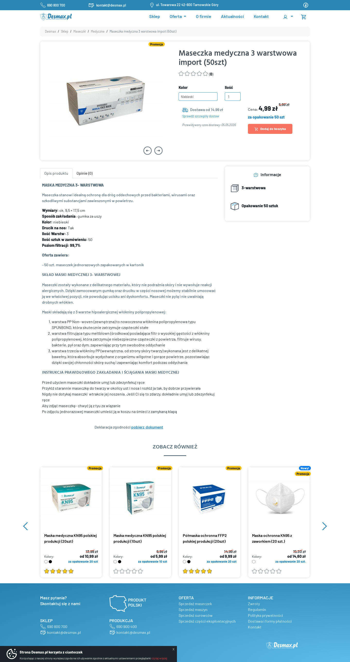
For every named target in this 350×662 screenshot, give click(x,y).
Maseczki (79, 31)
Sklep (154, 16)
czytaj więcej (159, 658)
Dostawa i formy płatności (270, 621)
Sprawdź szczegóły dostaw (200, 116)
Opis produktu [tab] (56, 173)
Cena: (268, 108)
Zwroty (254, 603)
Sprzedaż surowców (196, 615)
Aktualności (232, 16)
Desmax (50, 31)
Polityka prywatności (265, 615)
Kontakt (261, 16)
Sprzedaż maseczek (195, 603)
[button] (288, 16)
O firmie (203, 16)
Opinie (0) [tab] (84, 173)
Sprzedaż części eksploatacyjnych (207, 621)
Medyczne (98, 31)
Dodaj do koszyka (270, 129)
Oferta (176, 16)
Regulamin (257, 609)
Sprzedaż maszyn (193, 609)
